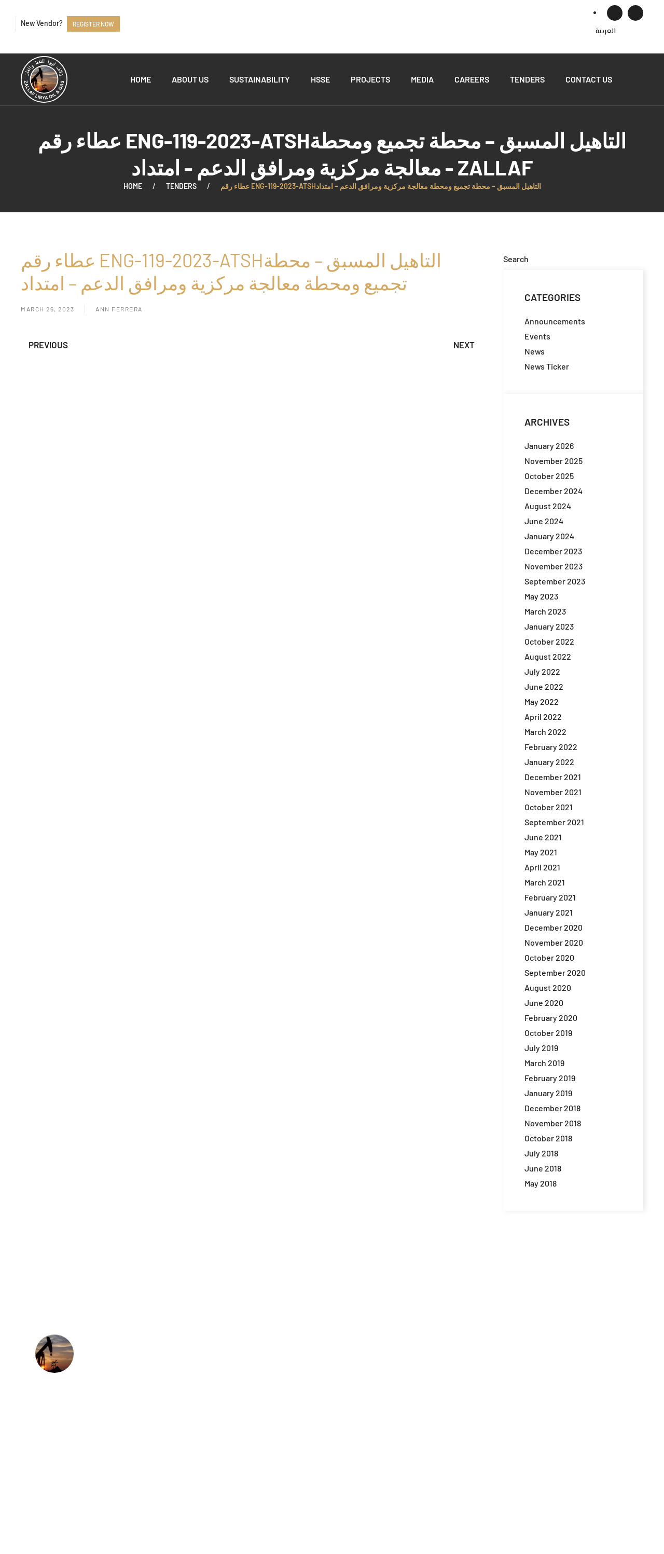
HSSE (320, 79)
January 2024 (549, 536)
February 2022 (550, 747)
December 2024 (553, 491)
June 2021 (543, 837)
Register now (93, 24)
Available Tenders (298, 1417)
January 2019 (548, 1093)
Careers (471, 79)
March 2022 (545, 732)
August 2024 (547, 506)
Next (464, 344)
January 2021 (548, 912)
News (534, 351)
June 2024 (543, 521)
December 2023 (553, 551)
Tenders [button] (527, 79)
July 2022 (542, 671)
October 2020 (549, 957)
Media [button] (422, 79)
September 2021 (554, 822)
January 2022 (549, 762)
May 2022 (541, 701)
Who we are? (289, 1353)
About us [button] (190, 79)
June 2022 (543, 686)
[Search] (573, 259)
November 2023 (553, 566)
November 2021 (553, 792)
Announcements (554, 321)
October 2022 (549, 641)
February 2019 (549, 1078)
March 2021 (544, 882)
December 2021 (552, 777)
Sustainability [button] (259, 79)
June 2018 (542, 1168)
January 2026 (549, 446)
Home (140, 79)
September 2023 (554, 581)
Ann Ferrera (119, 308)
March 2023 (545, 611)
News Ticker (546, 366)
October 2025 (549, 476)
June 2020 (543, 1002)
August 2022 (547, 656)
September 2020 (555, 972)
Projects (370, 79)
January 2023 (549, 626)
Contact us (588, 79)
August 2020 (547, 987)
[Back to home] (44, 79)
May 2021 (540, 852)
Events (537, 336)
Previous (48, 344)
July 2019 (541, 1048)
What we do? (289, 1370)
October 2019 (548, 1033)
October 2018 (548, 1138)
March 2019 (544, 1063)
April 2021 (542, 867)
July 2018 (541, 1153)
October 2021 (548, 807)
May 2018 (540, 1183)
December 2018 (552, 1108)
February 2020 (550, 1018)
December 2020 (553, 927)
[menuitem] (606, 31)
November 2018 (552, 1123)
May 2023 (541, 596)
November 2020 (553, 942)
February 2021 (550, 897)
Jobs (274, 1401)
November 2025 (553, 461)
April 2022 (543, 716)
